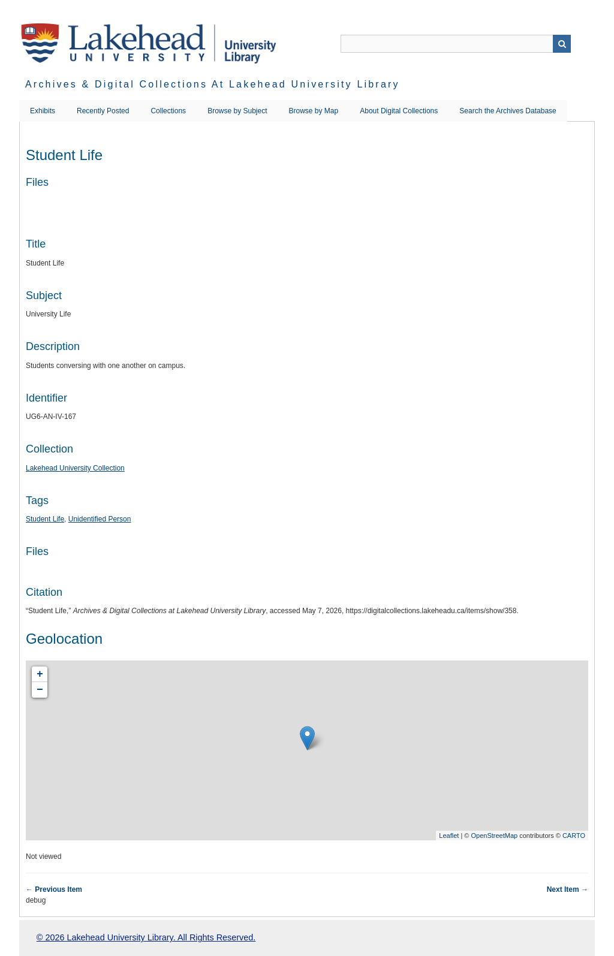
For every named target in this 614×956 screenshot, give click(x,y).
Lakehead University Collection (75, 468)
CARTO (573, 835)
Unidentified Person (99, 519)
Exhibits (42, 111)
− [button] (40, 690)
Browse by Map (314, 111)
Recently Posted (103, 111)
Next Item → (567, 889)
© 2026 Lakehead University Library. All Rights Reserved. (146, 937)
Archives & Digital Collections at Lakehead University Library (212, 84)
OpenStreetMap (494, 835)
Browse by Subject (237, 111)
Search (562, 44)
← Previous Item (54, 889)
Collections (168, 111)
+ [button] (40, 674)
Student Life (45, 519)
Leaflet (449, 835)
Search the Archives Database (507, 111)
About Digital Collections (399, 111)
